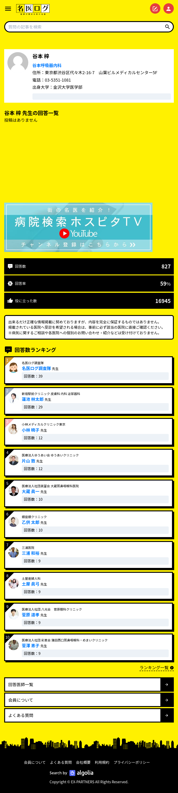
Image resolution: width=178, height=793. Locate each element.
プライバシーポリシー (132, 762)
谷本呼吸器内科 (47, 65)
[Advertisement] (89, 163)
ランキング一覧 (157, 667)
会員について (35, 762)
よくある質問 (61, 762)
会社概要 (83, 762)
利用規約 (102, 762)
